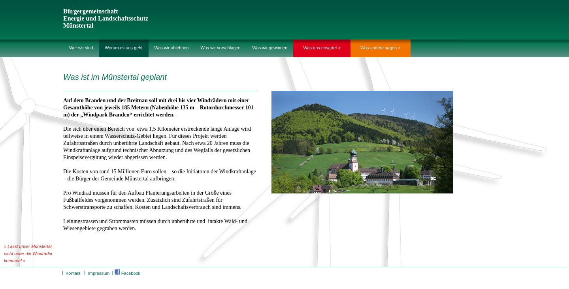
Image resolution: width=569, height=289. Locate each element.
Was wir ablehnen (171, 47)
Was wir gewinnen (270, 47)
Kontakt (73, 273)
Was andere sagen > (380, 47)
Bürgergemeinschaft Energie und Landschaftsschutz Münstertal (105, 18)
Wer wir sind (81, 47)
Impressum (98, 273)
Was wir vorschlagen (221, 47)
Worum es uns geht (123, 47)
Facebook (127, 273)
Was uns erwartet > (322, 47)
